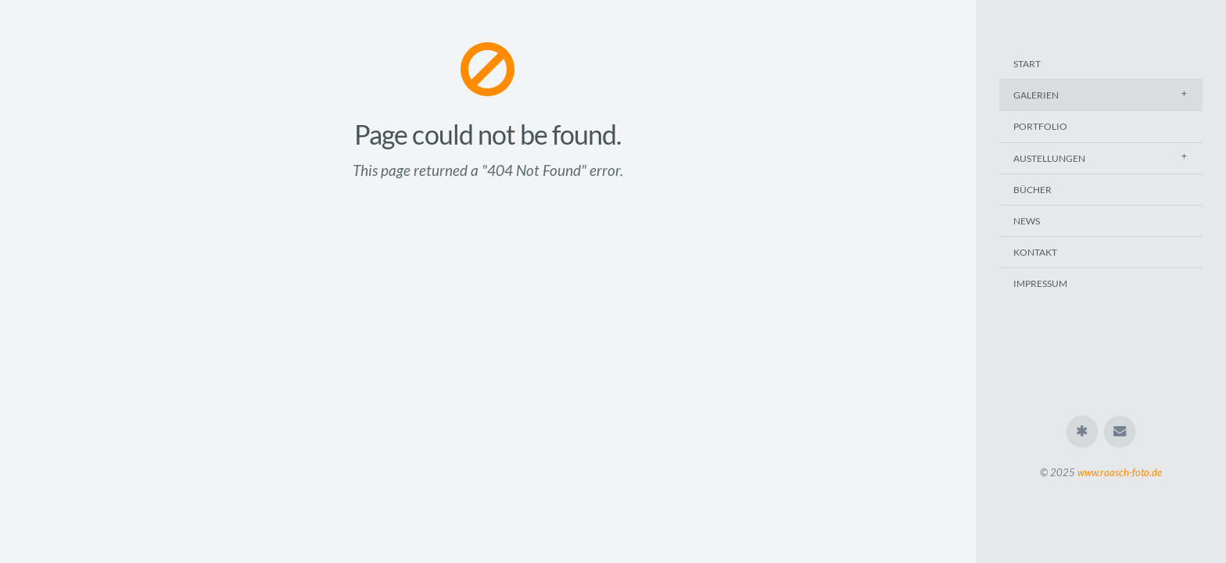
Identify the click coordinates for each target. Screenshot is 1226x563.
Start (1027, 64)
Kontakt (1035, 252)
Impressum (1040, 283)
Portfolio (1040, 126)
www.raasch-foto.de (1119, 472)
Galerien (1036, 95)
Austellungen (1049, 158)
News (1026, 221)
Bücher (1032, 189)
